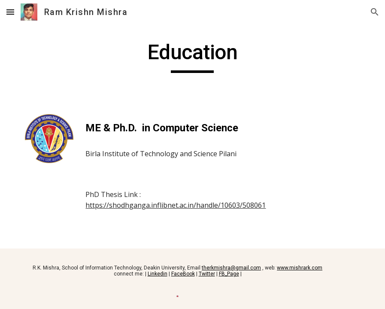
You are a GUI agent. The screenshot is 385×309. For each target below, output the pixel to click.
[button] (10, 12)
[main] (192, 56)
